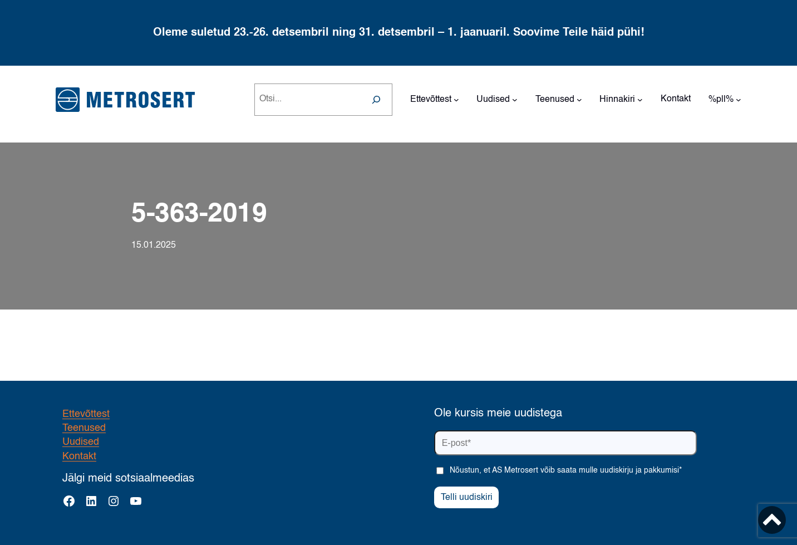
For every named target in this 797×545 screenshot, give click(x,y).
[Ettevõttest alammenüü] (456, 99)
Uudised (80, 442)
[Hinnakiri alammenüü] (640, 99)
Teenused (84, 428)
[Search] (376, 99)
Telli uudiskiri (467, 497)
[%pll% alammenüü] (738, 99)
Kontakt (79, 456)
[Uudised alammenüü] (515, 99)
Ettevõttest (86, 414)
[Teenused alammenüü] (579, 99)
